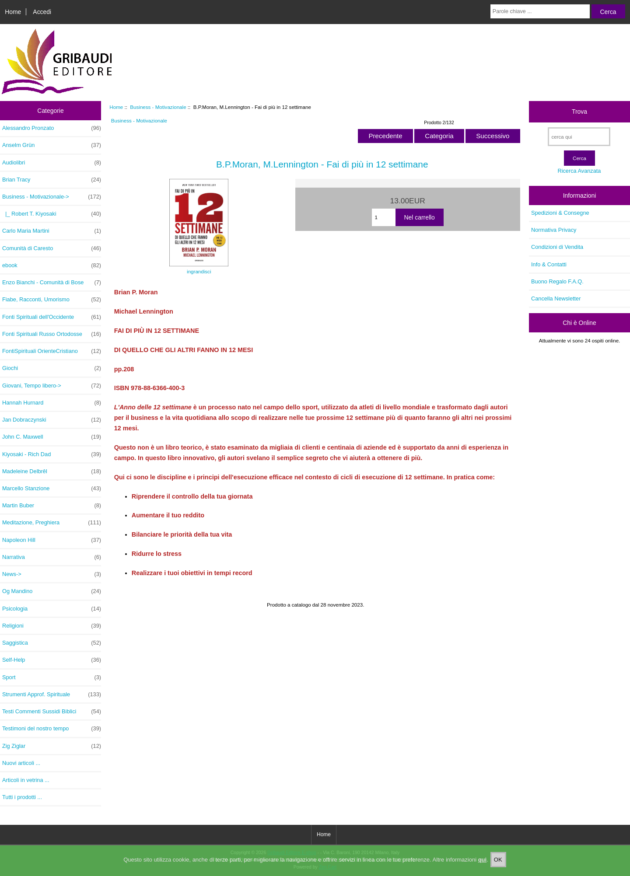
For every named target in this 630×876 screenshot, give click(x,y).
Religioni (51, 625)
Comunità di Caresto (51, 248)
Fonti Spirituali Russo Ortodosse (51, 334)
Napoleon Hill (51, 540)
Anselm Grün (51, 145)
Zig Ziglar (51, 746)
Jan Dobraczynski (51, 419)
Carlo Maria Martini (51, 230)
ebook (51, 265)
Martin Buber (51, 505)
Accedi (42, 11)
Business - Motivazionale (158, 107)
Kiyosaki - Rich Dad (51, 454)
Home (13, 11)
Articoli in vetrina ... (25, 780)
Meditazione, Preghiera (51, 522)
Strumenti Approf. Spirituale (51, 694)
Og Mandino (51, 591)
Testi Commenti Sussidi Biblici (51, 711)
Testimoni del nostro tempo (51, 728)
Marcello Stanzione (51, 488)
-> (51, 196)
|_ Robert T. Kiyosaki (51, 213)
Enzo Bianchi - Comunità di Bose (51, 282)
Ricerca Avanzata (579, 171)
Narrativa (51, 557)
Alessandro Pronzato (51, 128)
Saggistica (51, 642)
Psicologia (51, 608)
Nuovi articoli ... (21, 763)
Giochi (51, 368)
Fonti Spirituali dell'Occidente (51, 317)
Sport (51, 677)
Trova (579, 111)
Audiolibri (51, 162)
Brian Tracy (51, 179)
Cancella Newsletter (556, 298)
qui (482, 865)
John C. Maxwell (51, 436)
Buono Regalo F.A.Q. (557, 281)
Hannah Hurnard (51, 402)
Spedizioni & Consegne (560, 212)
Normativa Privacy (553, 230)
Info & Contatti (549, 264)
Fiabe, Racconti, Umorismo (51, 299)
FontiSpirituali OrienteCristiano (51, 351)
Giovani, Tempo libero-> (51, 385)
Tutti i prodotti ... (22, 797)
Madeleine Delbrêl (51, 471)
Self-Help (51, 659)
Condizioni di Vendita (557, 247)
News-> (51, 574)
